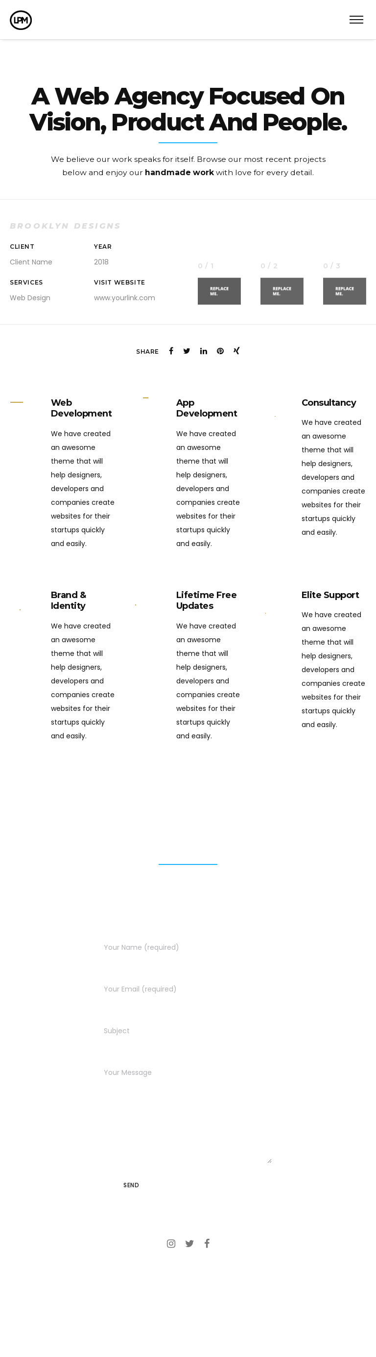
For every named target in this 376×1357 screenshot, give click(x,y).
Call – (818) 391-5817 (188, 1277)
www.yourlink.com (124, 293)
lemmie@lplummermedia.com (188, 1310)
